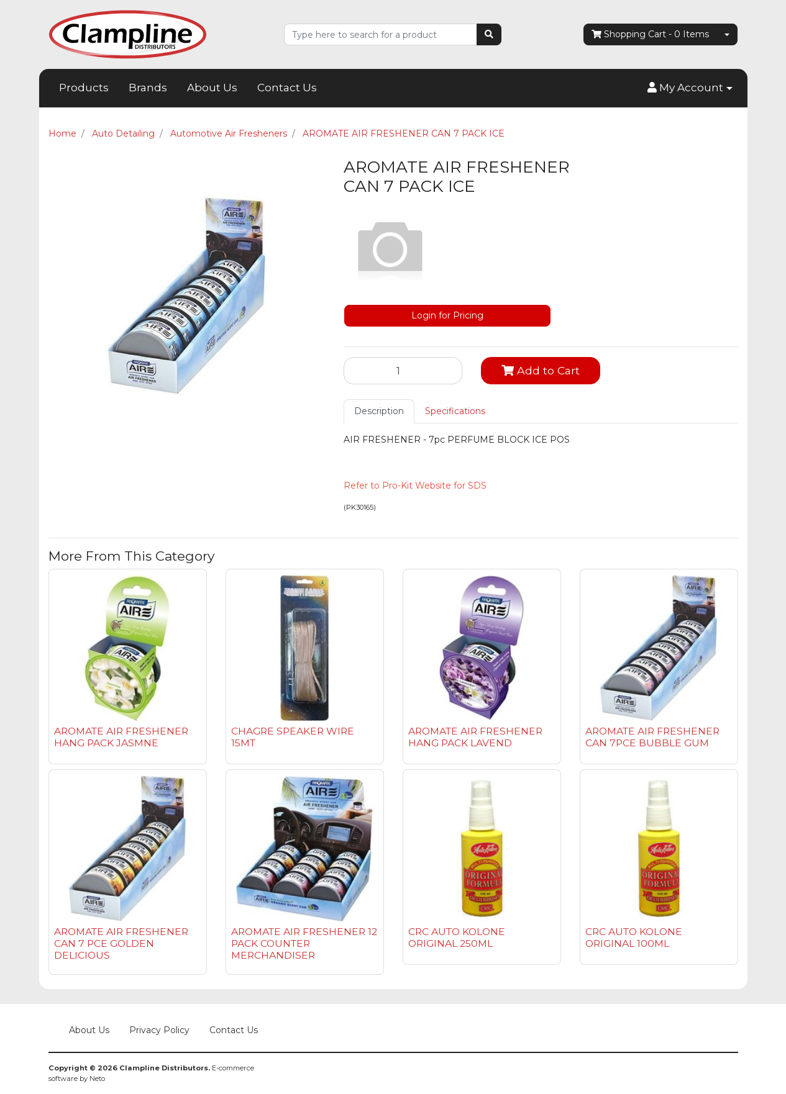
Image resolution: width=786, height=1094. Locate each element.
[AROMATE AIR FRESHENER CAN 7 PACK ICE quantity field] (403, 370)
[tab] (379, 411)
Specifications (455, 411)
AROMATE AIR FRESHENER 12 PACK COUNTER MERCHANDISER (304, 943)
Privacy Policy (159, 1030)
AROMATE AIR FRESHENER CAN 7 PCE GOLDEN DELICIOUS (121, 943)
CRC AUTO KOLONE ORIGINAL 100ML (633, 937)
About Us (212, 87)
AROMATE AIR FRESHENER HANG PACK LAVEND (475, 737)
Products (84, 87)
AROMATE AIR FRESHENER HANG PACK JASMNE (121, 737)
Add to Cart (540, 370)
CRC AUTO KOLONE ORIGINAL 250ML (456, 937)
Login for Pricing (447, 315)
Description (379, 411)
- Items (650, 34)
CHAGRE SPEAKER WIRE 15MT (292, 737)
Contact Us (287, 87)
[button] (689, 88)
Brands (148, 87)
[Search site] (489, 34)
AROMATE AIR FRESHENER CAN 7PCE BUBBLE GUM (652, 737)
